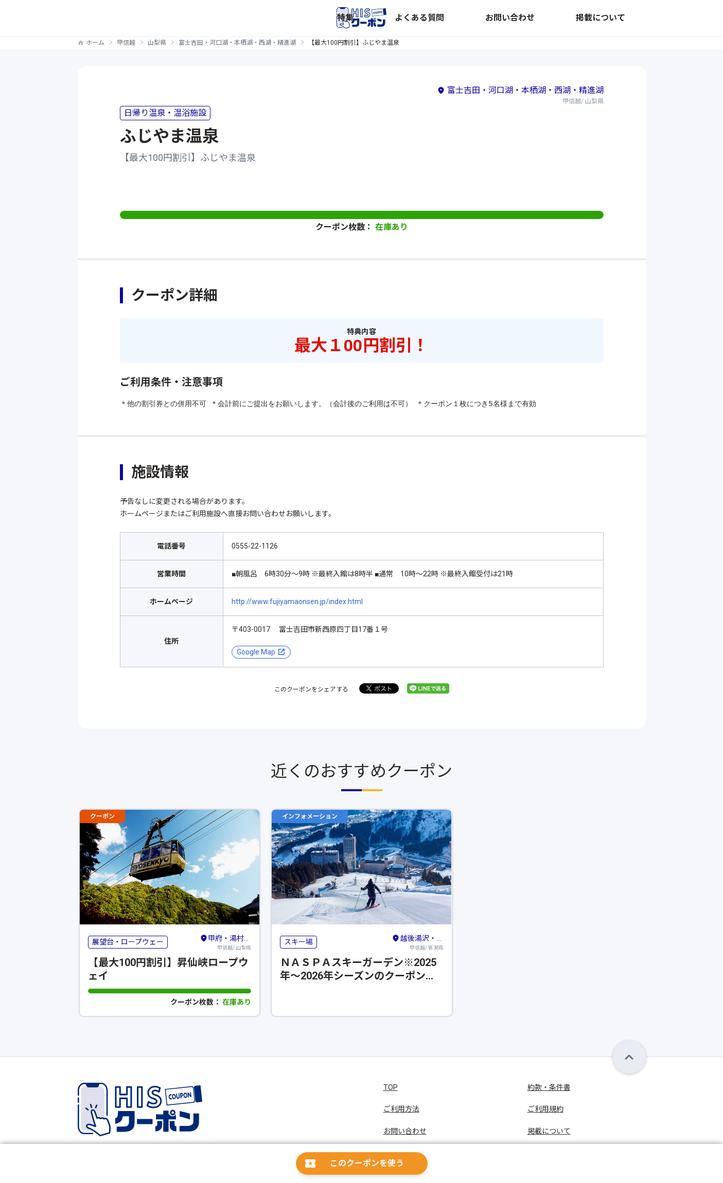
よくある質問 (513, 18)
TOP (390, 1087)
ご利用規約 (545, 1109)
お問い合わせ (568, 18)
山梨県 (157, 42)
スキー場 (298, 942)
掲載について (624, 18)
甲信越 (126, 42)
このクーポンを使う (367, 1163)
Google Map (256, 652)
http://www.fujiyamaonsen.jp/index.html (297, 601)
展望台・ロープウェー (128, 942)
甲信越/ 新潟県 (417, 941)
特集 (472, 18)
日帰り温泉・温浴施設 (165, 113)
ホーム (95, 42)
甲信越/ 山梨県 (225, 941)
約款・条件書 (549, 1087)
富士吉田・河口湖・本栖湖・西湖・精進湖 (237, 42)
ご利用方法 (401, 1109)
